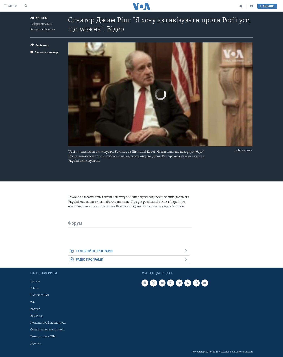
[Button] (40, 46)
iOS (32, 302)
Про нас (35, 281)
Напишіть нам (39, 295)
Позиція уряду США (43, 336)
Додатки (35, 343)
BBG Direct (36, 315)
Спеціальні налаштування (47, 329)
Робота (34, 288)
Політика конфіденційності (48, 322)
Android (35, 308)
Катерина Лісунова (42, 29)
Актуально (38, 18)
